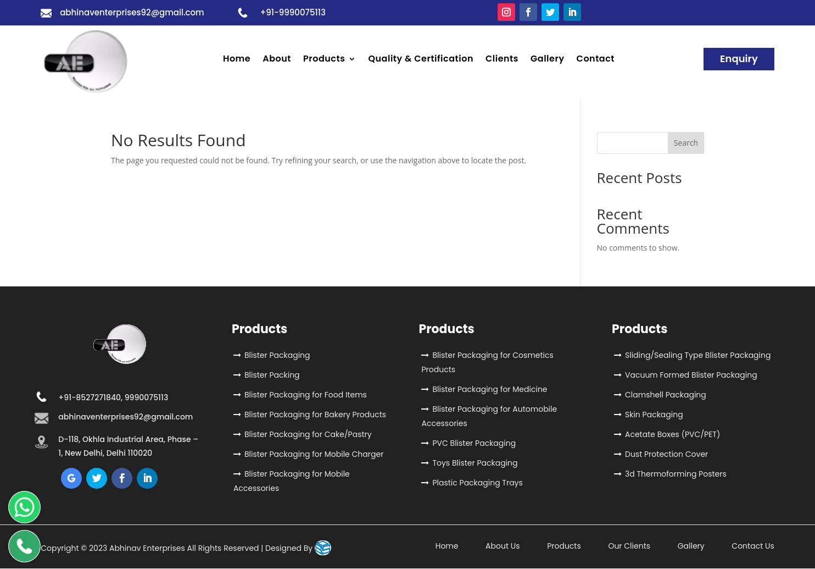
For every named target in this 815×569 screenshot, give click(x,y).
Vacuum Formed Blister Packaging (691, 374)
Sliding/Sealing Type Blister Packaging (698, 355)
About (277, 60)
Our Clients (629, 545)
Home (236, 60)
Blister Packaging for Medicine (489, 389)
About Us (502, 545)
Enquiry (739, 58)
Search (686, 142)
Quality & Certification (420, 60)
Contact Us (753, 545)
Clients (501, 60)
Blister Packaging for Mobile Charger (313, 454)
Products (324, 60)
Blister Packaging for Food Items (305, 394)
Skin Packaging (654, 414)
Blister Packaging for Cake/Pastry (308, 434)
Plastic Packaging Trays (477, 482)
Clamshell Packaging (665, 394)
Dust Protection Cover (666, 454)
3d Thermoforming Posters (676, 473)
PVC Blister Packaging (474, 443)
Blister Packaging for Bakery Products (315, 414)
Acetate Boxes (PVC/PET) (672, 434)
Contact (596, 60)
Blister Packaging (277, 355)
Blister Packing (272, 374)
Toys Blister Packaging (474, 462)
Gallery (548, 60)
